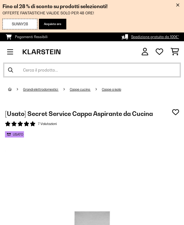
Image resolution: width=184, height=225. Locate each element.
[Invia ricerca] (10, 70)
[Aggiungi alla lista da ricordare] (175, 112)
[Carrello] (175, 52)
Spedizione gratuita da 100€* (155, 37)
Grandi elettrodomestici (41, 89)
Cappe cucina (80, 89)
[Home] (15, 89)
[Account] (145, 51)
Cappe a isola (111, 89)
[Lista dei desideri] (159, 52)
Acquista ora (52, 24)
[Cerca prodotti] (92, 70)
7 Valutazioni (47, 124)
